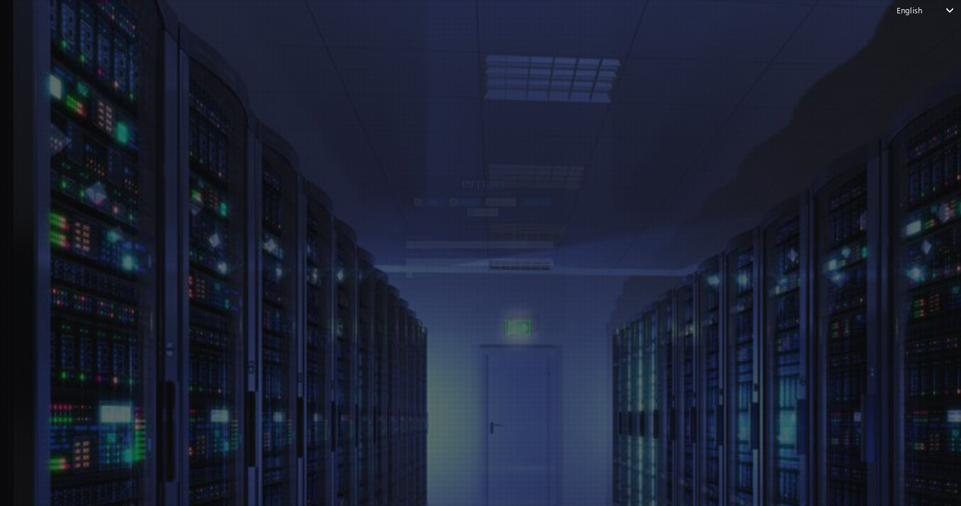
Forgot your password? (298, 371)
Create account (516, 391)
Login (474, 345)
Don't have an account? (474, 391)
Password (275, 255)
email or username (294, 203)
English (909, 10)
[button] (324, 101)
